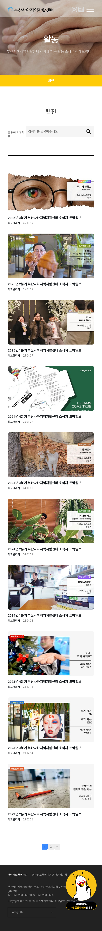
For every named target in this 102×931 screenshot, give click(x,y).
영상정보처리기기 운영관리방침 (49, 874)
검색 (88, 131)
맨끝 (57, 847)
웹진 (51, 81)
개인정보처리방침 (17, 874)
